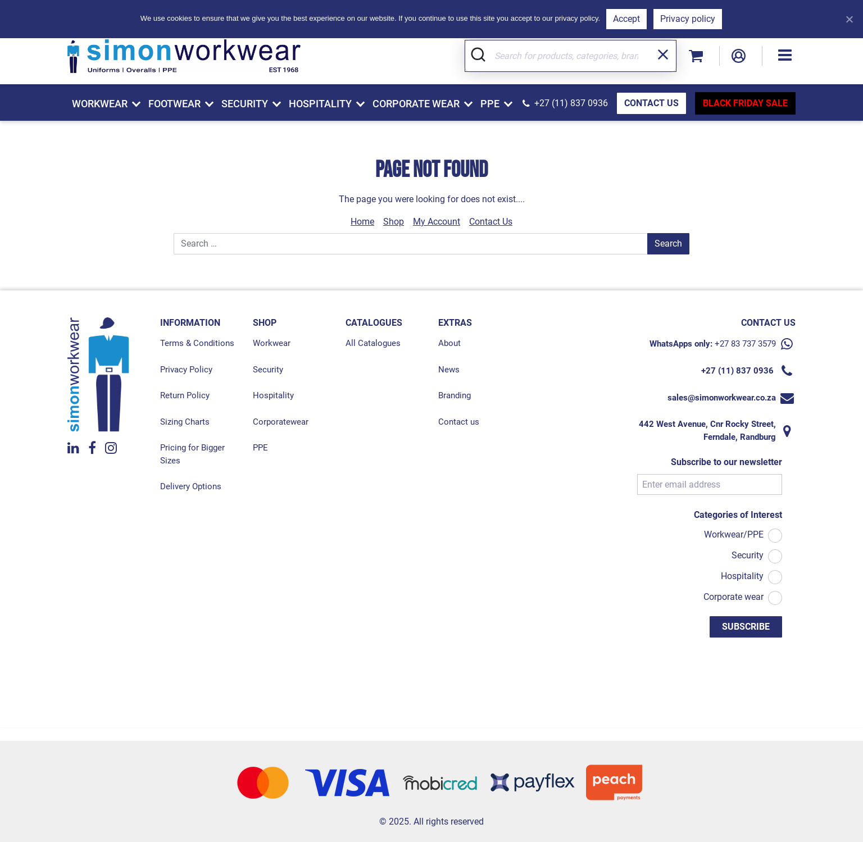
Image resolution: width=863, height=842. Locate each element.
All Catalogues (373, 343)
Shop (393, 221)
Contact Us (490, 221)
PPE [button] (489, 104)
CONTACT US (651, 103)
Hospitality (273, 395)
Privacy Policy (186, 370)
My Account (436, 221)
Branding (454, 395)
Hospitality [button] (320, 104)
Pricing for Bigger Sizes (192, 454)
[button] (785, 56)
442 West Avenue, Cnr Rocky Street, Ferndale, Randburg (707, 430)
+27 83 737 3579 (745, 344)
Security (268, 370)
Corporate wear (733, 596)
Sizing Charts (185, 422)
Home (362, 221)
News (449, 370)
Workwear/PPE (734, 534)
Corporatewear (280, 422)
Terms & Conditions (197, 343)
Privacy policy (687, 18)
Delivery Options (190, 486)
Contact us (458, 422)
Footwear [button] (174, 104)
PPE (260, 448)
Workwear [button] (100, 104)
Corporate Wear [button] (416, 104)
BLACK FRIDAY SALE (745, 103)
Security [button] (244, 104)
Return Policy (185, 395)
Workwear (271, 343)
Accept (626, 18)
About (449, 343)
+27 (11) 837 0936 (571, 103)
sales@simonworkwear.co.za (721, 398)
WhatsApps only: (680, 344)
